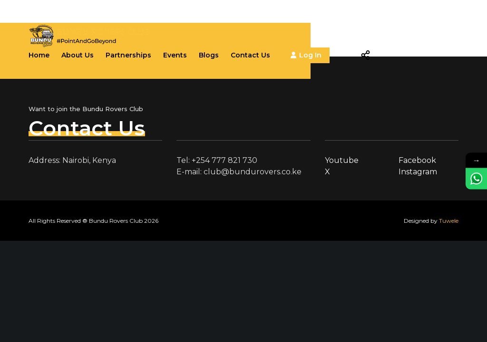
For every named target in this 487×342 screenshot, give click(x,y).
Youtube (342, 160)
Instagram (418, 171)
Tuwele (448, 220)
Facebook (417, 160)
